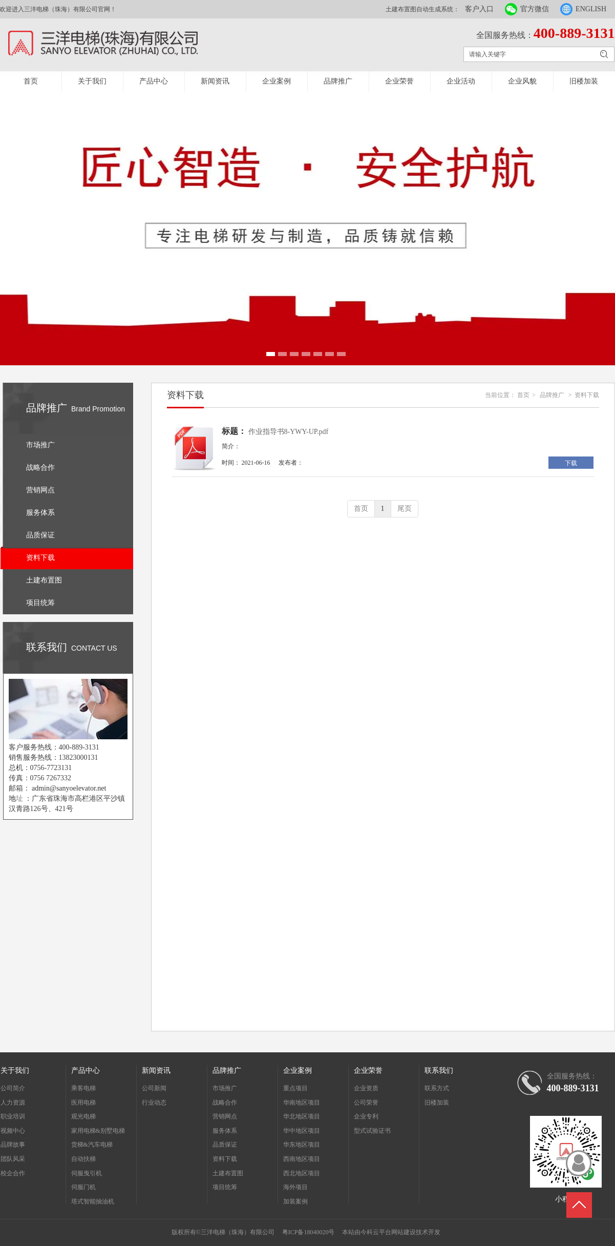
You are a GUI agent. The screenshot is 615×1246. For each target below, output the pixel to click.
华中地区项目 (301, 1130)
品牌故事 (13, 1144)
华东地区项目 (301, 1144)
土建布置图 (228, 1173)
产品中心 (153, 81)
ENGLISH (591, 9)
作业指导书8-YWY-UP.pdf (288, 431)
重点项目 (295, 1088)
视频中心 (13, 1130)
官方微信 (534, 9)
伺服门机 (83, 1187)
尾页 (404, 508)
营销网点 (225, 1116)
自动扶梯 (83, 1158)
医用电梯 (83, 1102)
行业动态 (154, 1102)
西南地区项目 (301, 1158)
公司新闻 (154, 1088)
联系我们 (439, 1070)
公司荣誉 (366, 1102)
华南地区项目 (301, 1102)
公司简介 (13, 1088)
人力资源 (13, 1102)
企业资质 (366, 1088)
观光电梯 (83, 1116)
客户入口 (479, 9)
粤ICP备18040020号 (308, 1232)
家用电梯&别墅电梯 (98, 1130)
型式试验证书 (372, 1130)
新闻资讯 (215, 81)
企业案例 (276, 81)
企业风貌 (522, 81)
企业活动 (461, 81)
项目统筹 (225, 1187)
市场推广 (225, 1088)
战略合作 (225, 1102)
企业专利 (366, 1116)
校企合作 (13, 1173)
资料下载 (587, 395)
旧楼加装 (583, 81)
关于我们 (92, 81)
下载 (571, 463)
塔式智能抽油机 (92, 1201)
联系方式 (437, 1088)
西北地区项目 (301, 1173)
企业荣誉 (399, 81)
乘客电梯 (83, 1088)
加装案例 (295, 1201)
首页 (31, 81)
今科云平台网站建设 (388, 1232)
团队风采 (13, 1158)
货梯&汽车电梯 (92, 1144)
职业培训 (13, 1116)
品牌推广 (338, 81)
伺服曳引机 (86, 1173)
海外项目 (295, 1187)
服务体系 (225, 1130)
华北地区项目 (301, 1116)
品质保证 (225, 1144)
